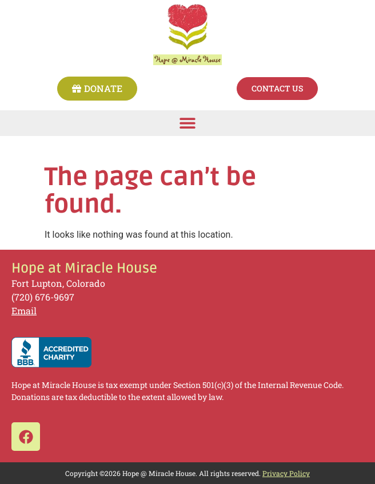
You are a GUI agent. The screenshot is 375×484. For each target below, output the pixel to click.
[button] (188, 123)
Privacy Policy (286, 473)
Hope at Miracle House (84, 268)
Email (24, 311)
